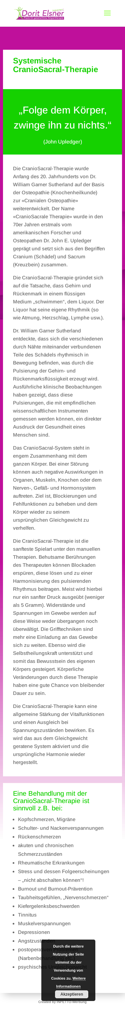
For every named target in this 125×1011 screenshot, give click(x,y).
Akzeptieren (71, 994)
